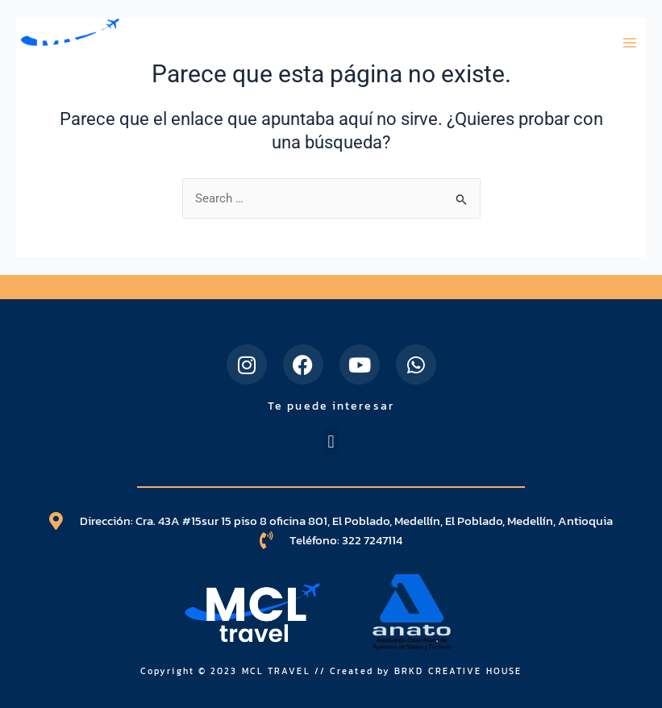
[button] (331, 441)
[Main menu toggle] (630, 43)
